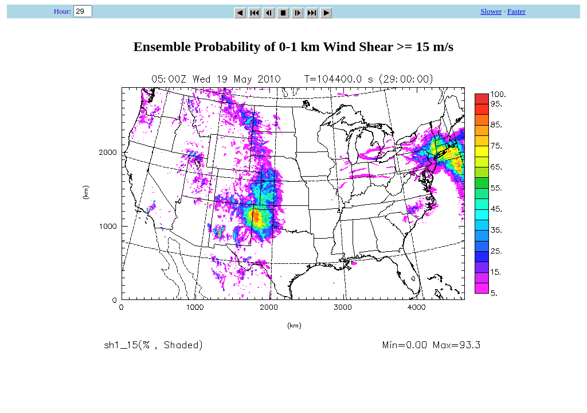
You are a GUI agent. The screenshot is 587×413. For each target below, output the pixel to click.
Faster (516, 11)
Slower (491, 11)
